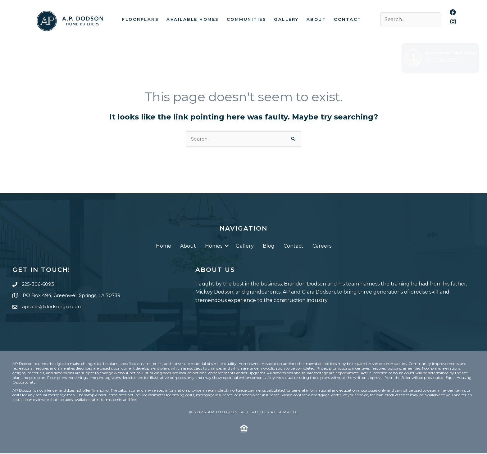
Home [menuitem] (163, 246)
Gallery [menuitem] (286, 19)
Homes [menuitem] (213, 246)
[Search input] (410, 19)
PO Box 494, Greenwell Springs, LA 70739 (74, 296)
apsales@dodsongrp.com (53, 307)
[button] (226, 246)
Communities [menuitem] (246, 19)
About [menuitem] (316, 19)
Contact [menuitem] (348, 19)
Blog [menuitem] (269, 246)
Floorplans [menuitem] (140, 19)
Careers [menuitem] (321, 246)
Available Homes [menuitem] (192, 19)
